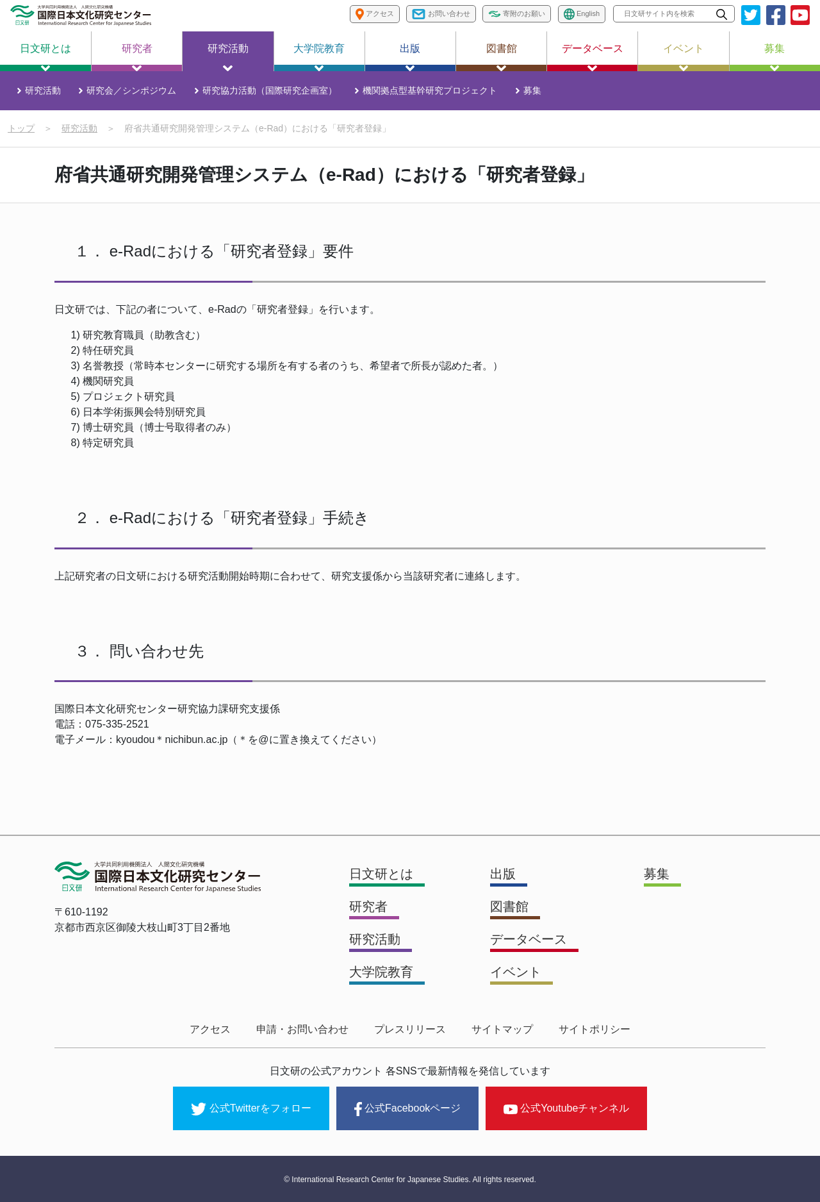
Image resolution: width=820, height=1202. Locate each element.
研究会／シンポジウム (131, 90)
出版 (410, 57)
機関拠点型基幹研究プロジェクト (430, 90)
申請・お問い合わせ (302, 1029)
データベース (592, 57)
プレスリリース (410, 1029)
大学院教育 (319, 57)
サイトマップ (502, 1029)
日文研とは (45, 57)
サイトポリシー (594, 1029)
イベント (683, 57)
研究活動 (228, 57)
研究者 (137, 57)
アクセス (210, 1029)
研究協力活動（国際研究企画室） (269, 90)
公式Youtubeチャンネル (566, 1108)
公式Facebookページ (407, 1109)
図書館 (501, 57)
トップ (21, 128)
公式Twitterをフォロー (251, 1109)
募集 (774, 57)
